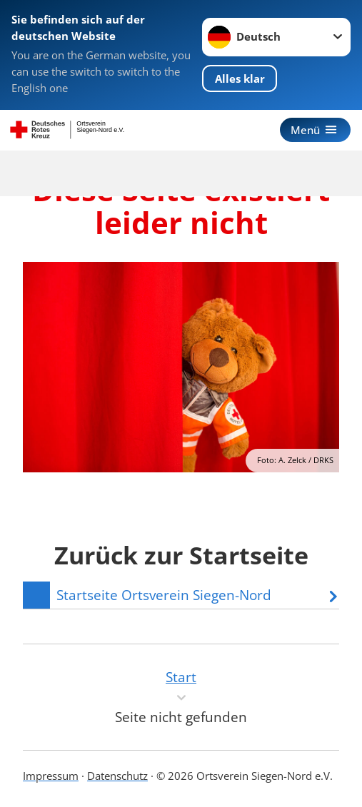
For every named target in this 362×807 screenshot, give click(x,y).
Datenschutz (117, 775)
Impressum (51, 775)
